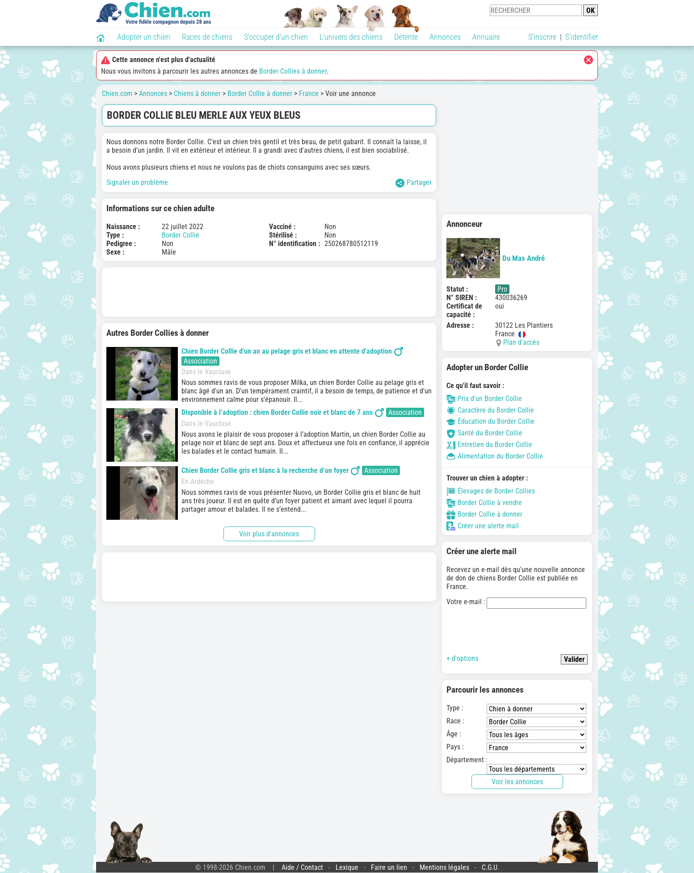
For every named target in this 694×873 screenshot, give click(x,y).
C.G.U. (490, 867)
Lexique (347, 867)
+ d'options (462, 658)
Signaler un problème (137, 182)
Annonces (445, 37)
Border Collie (180, 235)
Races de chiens (207, 37)
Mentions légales (444, 867)
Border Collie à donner (259, 93)
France (309, 93)
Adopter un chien (143, 37)
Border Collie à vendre (484, 502)
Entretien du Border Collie (489, 444)
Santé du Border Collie (484, 433)
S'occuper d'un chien (276, 37)
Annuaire (486, 37)
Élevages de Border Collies (490, 491)
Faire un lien (389, 867)
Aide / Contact (302, 867)
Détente (406, 37)
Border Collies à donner (293, 71)
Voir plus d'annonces (269, 534)
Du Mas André (495, 258)
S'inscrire (542, 37)
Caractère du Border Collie (490, 410)
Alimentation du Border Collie (494, 456)
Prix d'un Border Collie (484, 398)
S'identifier (581, 37)
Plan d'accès (521, 342)
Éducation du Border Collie (490, 421)
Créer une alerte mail (482, 526)
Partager (413, 183)
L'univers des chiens (351, 37)
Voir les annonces (517, 781)
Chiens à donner (197, 93)
